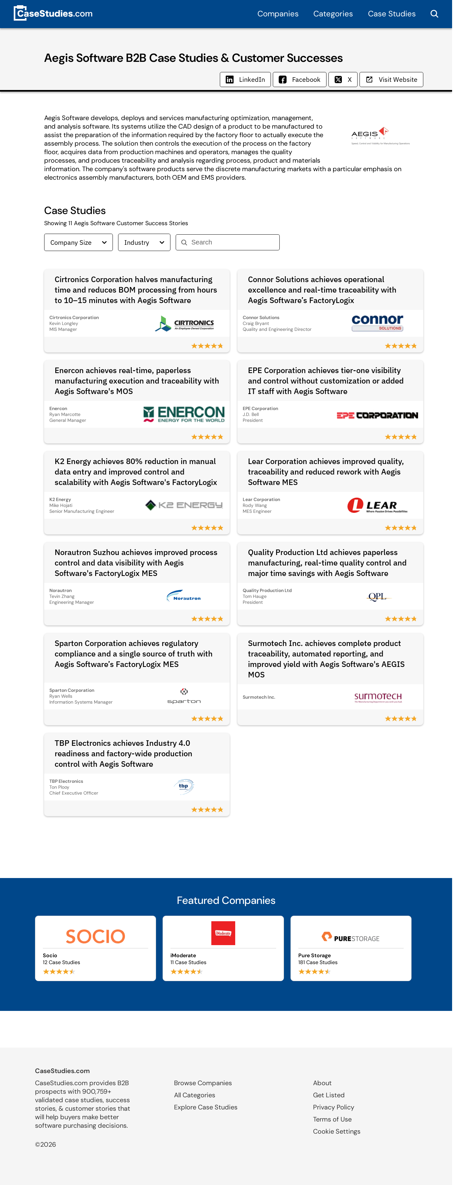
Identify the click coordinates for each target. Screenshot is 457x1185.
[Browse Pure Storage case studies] (351, 948)
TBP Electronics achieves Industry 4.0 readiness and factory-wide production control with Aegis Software (123, 753)
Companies (278, 14)
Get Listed (329, 1095)
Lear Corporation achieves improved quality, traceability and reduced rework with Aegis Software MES (326, 471)
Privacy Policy (333, 1107)
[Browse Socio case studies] (95, 948)
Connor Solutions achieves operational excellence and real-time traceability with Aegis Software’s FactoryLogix (322, 289)
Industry (144, 242)
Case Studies (392, 14)
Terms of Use (332, 1119)
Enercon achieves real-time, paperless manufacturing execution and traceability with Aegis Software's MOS (137, 380)
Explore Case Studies (205, 1107)
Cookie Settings (336, 1131)
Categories (333, 14)
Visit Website (391, 79)
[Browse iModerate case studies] (223, 948)
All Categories (194, 1095)
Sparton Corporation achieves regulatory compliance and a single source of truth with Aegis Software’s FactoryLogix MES (134, 653)
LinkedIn (245, 79)
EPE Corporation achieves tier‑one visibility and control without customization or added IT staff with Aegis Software (326, 380)
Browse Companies (203, 1083)
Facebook (300, 79)
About (322, 1083)
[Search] (232, 242)
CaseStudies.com (62, 1071)
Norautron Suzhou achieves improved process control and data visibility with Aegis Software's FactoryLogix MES (136, 562)
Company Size (78, 242)
